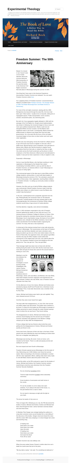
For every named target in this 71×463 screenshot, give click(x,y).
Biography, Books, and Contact (20, 42)
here (32, 97)
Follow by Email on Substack (35, 42)
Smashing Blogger (40, 459)
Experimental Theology (24, 9)
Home (9, 42)
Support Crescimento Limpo (51, 42)
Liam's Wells (11, 45)
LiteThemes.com (50, 459)
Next (61, 50)
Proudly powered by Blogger (23, 459)
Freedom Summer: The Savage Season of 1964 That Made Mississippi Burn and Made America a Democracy (35, 104)
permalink (41, 453)
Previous (56, 50)
